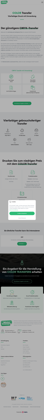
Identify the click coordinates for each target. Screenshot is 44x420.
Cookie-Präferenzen (22, 218)
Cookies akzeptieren (22, 213)
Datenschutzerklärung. (13, 210)
